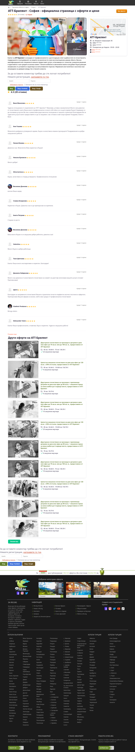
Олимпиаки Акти (114, 678)
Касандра (112, 652)
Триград (78, 663)
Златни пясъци (26, 709)
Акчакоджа (92, 641)
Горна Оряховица (25, 671)
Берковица (12, 702)
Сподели (29, 14)
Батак (10, 681)
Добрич (24, 688)
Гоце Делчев (26, 674)
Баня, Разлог (12, 678)
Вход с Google (36, 88)
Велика (24, 646)
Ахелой (11, 657)
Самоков (65, 678)
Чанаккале (92, 700)
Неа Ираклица (113, 665)
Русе (50, 692)
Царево (78, 682)
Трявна (78, 672)
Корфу (111, 654)
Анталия (91, 646)
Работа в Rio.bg (81, 614)
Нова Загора (39, 704)
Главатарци (25, 664)
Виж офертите (122, 11)
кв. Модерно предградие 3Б (101, 41)
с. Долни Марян (51, 714)
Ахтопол (11, 660)
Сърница (79, 658)
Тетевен (78, 661)
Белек (90, 649)
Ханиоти (111, 702)
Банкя (10, 668)
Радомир (52, 676)
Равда (51, 670)
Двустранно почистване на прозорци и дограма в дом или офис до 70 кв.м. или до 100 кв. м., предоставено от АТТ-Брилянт (62, 345)
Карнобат (38, 644)
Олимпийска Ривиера (115, 681)
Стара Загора (80, 641)
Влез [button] (42, 3)
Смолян (65, 720)
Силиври (91, 694)
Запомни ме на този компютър (36, 85)
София (78, 638)
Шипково (79, 706)
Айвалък (91, 638)
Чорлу (90, 708)
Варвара (24, 641)
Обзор (37, 707)
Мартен (38, 686)
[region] (67, 281)
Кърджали (39, 665)
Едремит (91, 660)
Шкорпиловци (80, 712)
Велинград (25, 654)
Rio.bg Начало (37, 606)
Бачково (11, 684)
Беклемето (12, 686)
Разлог (51, 681)
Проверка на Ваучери (83, 611)
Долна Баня (25, 690)
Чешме (91, 705)
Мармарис (92, 684)
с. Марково (66, 649)
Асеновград (12, 654)
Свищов (65, 696)
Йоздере (91, 665)
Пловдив (52, 660)
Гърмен (24, 677)
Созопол (65, 722)
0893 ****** (95, 45)
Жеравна (24, 706)
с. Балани (52, 700)
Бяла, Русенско (26, 638)
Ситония (111, 689)
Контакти (35, 611)
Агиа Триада (112, 638)
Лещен (38, 670)
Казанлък (25, 725)
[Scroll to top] (130, 748)
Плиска (51, 657)
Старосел (79, 650)
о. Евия (111, 668)
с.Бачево (65, 670)
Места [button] (36, 3)
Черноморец (80, 696)
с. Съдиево (66, 660)
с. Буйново (52, 708)
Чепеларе (79, 688)
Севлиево (66, 701)
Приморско (52, 668)
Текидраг (91, 697)
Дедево (24, 682)
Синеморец (66, 709)
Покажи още (12, 334)
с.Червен (65, 675)
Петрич (51, 644)
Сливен (65, 712)
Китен (37, 649)
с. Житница (52, 720)
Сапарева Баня (67, 683)
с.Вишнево (66, 672)
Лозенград (92, 681)
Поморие (52, 662)
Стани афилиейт (60, 614)
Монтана (38, 699)
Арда (10, 649)
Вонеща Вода (26, 656)
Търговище (79, 674)
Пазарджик (39, 715)
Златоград (25, 712)
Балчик (11, 662)
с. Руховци (66, 654)
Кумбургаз (92, 673)
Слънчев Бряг (67, 714)
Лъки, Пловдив (40, 681)
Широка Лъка (80, 709)
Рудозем (51, 689)
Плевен (51, 654)
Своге (64, 698)
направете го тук (40, 76)
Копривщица (40, 654)
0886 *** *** (96, 43)
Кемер (91, 670)
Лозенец (38, 676)
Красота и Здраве (60, 611)
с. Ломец (65, 646)
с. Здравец (52, 723)
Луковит (38, 678)
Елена (24, 698)
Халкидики (112, 700)
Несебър (38, 702)
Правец (51, 665)
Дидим (91, 657)
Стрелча (78, 655)
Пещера (51, 646)
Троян (78, 666)
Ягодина (78, 720)
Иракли (24, 717)
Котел (37, 660)
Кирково (38, 646)
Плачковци (52, 652)
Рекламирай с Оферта (83, 606)
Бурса (90, 654)
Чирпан (78, 698)
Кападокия (92, 668)
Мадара (38, 684)
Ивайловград (26, 714)
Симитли (65, 706)
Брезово (11, 716)
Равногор (52, 673)
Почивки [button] (28, 3)
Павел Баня (39, 712)
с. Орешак (66, 652)
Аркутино (11, 652)
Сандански (66, 680)
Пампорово (39, 718)
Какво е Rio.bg (37, 608)
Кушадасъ (92, 676)
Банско (11, 670)
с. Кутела (65, 644)
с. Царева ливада (65, 666)
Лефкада (111, 660)
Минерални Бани (39, 695)
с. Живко (51, 718)
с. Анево (51, 694)
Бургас (10, 718)
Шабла (78, 704)
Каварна (24, 722)
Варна (24, 644)
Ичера (24, 720)
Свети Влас (66, 690)
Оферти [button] (20, 3)
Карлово (38, 641)
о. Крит (111, 670)
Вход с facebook (22, 88)
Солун (110, 692)
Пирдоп (51, 649)
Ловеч (37, 673)
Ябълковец (79, 717)
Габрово (24, 662)
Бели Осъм (12, 694)
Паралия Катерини (114, 684)
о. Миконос (112, 673)
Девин (24, 680)
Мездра (38, 689)
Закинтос (111, 646)
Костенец (38, 657)
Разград (51, 678)
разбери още (74, 748)
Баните (11, 665)
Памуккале (92, 689)
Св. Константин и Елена (67, 687)
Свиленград (66, 693)
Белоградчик (12, 697)
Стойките (79, 653)
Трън (77, 669)
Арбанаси (11, 646)
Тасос (110, 697)
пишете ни (13, 748)
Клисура (38, 652)
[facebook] (18, 593)
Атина (110, 644)
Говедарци (25, 667)
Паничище (39, 723)
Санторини (112, 686)
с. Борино (52, 705)
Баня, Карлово (13, 676)
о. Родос (111, 676)
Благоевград (12, 705)
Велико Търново (24, 650)
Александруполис (114, 641)
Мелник (38, 692)
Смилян (65, 717)
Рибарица (52, 684)
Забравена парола (16, 85)
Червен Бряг (80, 690)
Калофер (38, 638)
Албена (11, 641)
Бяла (10, 721)
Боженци (11, 708)
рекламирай (44, 748)
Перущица (52, 641)
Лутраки (111, 662)
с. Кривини (66, 641)
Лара (90, 678)
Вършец (24, 659)
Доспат (24, 693)
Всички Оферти (59, 606)
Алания (91, 644)
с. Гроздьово (53, 710)
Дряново (24, 696)
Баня (10, 673)
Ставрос (111, 694)
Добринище (25, 685)
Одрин (91, 686)
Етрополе (25, 704)
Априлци (11, 644)
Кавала (111, 649)
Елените (24, 701)
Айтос (10, 638)
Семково (65, 704)
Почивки (57, 608)
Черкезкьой (92, 702)
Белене (11, 689)
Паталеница (53, 638)
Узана (78, 677)
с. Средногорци (67, 657)
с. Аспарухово (53, 697)
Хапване (35, 614)
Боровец (11, 710)
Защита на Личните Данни (41, 616)
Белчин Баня (12, 700)
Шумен (78, 714)
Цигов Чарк (79, 685)
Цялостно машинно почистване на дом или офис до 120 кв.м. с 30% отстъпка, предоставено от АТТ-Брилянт (62, 364)
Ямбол (78, 722)
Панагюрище (40, 720)
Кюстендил (39, 668)
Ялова (90, 710)
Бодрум (91, 652)
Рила (50, 686)
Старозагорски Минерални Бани (80, 645)
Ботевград (12, 713)
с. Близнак (52, 702)
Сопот (64, 725)
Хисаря (78, 680)
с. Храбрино (66, 662)
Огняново (39, 710)
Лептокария (112, 657)
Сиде (90, 692)
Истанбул (91, 662)
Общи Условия (81, 608)
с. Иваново (66, 638)
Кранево (38, 662)
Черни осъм (80, 693)
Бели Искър (12, 692)
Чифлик (78, 701)
